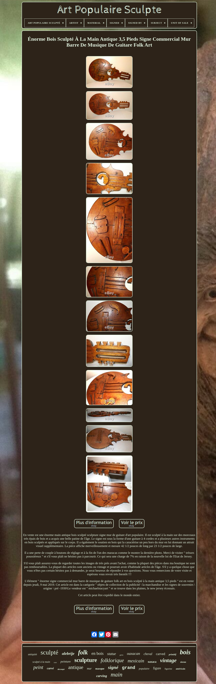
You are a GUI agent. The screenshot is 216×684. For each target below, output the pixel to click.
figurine (168, 668)
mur (89, 668)
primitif (172, 654)
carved (160, 654)
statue (111, 654)
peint (38, 667)
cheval (148, 654)
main (116, 674)
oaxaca (152, 661)
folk (83, 652)
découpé (61, 669)
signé (113, 667)
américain (180, 668)
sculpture (85, 660)
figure (157, 668)
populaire (144, 668)
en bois (98, 653)
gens (121, 655)
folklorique (112, 660)
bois (185, 652)
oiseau (183, 662)
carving (101, 676)
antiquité (32, 654)
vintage (168, 660)
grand (128, 667)
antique (75, 667)
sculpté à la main (41, 662)
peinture (65, 661)
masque (99, 668)
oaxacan (133, 653)
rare (55, 662)
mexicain (136, 660)
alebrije (68, 653)
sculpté (49, 652)
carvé (50, 668)
